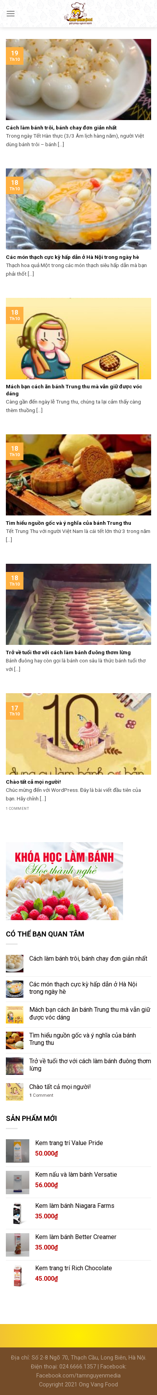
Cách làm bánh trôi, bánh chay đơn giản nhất (88, 958)
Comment (41, 1095)
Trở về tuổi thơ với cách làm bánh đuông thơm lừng (90, 1064)
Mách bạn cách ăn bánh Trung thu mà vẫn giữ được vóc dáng (89, 1013)
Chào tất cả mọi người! (60, 1087)
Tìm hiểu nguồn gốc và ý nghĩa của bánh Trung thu (82, 1039)
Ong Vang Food (98, 1384)
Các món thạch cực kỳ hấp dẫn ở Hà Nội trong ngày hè (83, 988)
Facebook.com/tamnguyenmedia (78, 1375)
